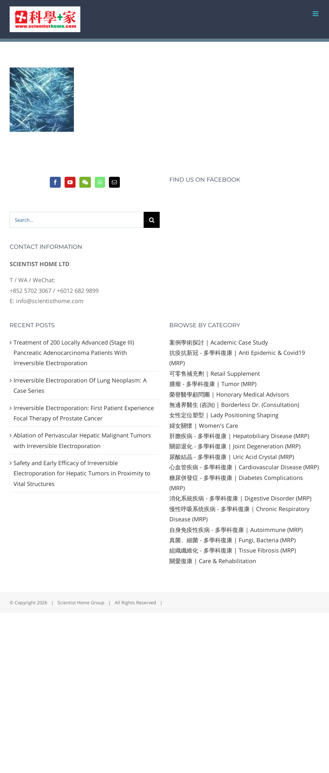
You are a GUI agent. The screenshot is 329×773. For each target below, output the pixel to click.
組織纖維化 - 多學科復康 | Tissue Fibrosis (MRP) (232, 550)
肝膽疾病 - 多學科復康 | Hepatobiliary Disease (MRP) (239, 436)
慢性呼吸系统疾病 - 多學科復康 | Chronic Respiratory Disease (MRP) (239, 514)
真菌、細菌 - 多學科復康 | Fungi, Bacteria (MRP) (232, 540)
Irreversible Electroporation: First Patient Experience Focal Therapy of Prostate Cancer (83, 413)
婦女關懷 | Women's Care (203, 425)
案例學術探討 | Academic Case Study (218, 342)
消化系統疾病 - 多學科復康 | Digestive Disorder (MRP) (240, 498)
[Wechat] (85, 182)
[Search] (152, 220)
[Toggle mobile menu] (316, 13)
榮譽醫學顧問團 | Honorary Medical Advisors (229, 394)
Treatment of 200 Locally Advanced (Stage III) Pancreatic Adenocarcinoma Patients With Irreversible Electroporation (73, 352)
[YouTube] (70, 182)
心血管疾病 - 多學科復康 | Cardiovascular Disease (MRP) (244, 467)
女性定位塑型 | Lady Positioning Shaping (224, 415)
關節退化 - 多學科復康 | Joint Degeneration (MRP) (234, 446)
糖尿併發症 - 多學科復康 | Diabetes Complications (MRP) (236, 483)
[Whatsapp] (100, 182)
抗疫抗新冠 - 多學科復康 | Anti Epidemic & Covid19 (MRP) (237, 358)
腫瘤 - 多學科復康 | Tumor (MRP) (212, 384)
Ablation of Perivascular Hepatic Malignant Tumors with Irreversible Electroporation (82, 440)
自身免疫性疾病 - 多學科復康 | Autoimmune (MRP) (236, 530)
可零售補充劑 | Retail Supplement (214, 373)
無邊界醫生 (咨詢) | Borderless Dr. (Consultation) (234, 405)
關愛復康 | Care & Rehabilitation (212, 561)
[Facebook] (55, 182)
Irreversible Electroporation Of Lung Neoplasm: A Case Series (80, 385)
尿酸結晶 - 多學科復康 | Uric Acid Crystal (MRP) (231, 457)
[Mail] (114, 182)
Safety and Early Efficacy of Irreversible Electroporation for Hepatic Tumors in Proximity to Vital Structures (81, 473)
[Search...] (77, 220)
